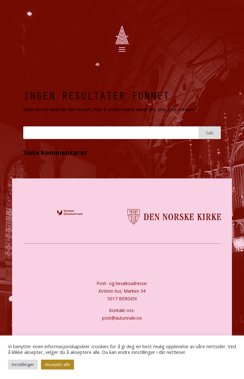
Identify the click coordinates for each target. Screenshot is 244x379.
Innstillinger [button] (23, 364)
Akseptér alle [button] (57, 364)
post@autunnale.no (122, 318)
